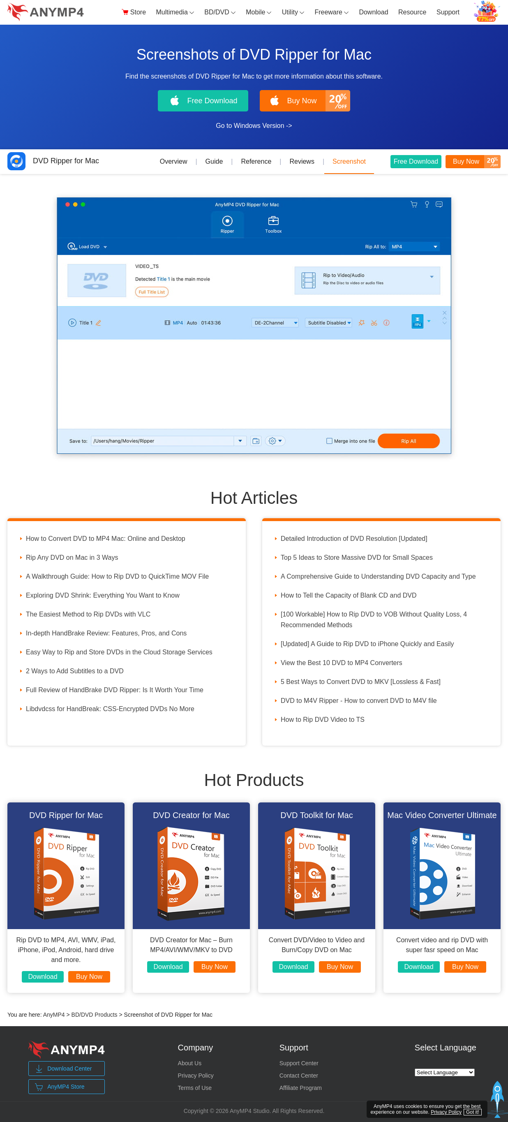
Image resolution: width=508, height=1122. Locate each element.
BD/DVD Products (95, 1014)
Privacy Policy (196, 1075)
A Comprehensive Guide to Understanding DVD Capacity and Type (378, 576)
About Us (190, 1063)
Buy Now (89, 976)
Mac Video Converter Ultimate (441, 815)
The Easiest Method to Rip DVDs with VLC (88, 614)
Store (134, 12)
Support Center (299, 1063)
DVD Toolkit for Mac (316, 815)
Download (373, 12)
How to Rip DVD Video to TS (323, 719)
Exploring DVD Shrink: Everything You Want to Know (103, 595)
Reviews (301, 161)
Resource (412, 12)
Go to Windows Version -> (254, 125)
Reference (256, 161)
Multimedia (175, 12)
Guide (214, 161)
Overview (173, 161)
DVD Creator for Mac (191, 815)
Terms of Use (195, 1088)
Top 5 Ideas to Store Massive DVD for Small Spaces (357, 557)
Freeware (331, 12)
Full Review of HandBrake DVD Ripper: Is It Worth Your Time (114, 689)
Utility (293, 12)
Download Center (63, 1069)
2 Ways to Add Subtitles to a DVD (75, 671)
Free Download (416, 161)
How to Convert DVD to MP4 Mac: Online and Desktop (105, 538)
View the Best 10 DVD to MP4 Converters (341, 662)
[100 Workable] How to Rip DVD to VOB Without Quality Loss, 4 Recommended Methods (374, 619)
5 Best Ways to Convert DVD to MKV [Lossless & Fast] (361, 681)
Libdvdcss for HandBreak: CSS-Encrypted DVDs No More (110, 708)
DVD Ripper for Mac (53, 161)
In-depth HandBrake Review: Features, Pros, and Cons (106, 633)
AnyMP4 (54, 1014)
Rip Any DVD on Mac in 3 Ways (72, 557)
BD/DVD (220, 12)
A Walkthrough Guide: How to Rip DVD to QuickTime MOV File (117, 576)
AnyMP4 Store (59, 1087)
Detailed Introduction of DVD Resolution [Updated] (354, 538)
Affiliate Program (300, 1088)
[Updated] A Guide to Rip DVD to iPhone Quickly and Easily (367, 643)
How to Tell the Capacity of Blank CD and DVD (349, 595)
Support (448, 12)
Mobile (259, 12)
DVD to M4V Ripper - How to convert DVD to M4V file (359, 700)
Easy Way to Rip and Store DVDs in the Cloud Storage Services (119, 652)
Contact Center (298, 1075)
